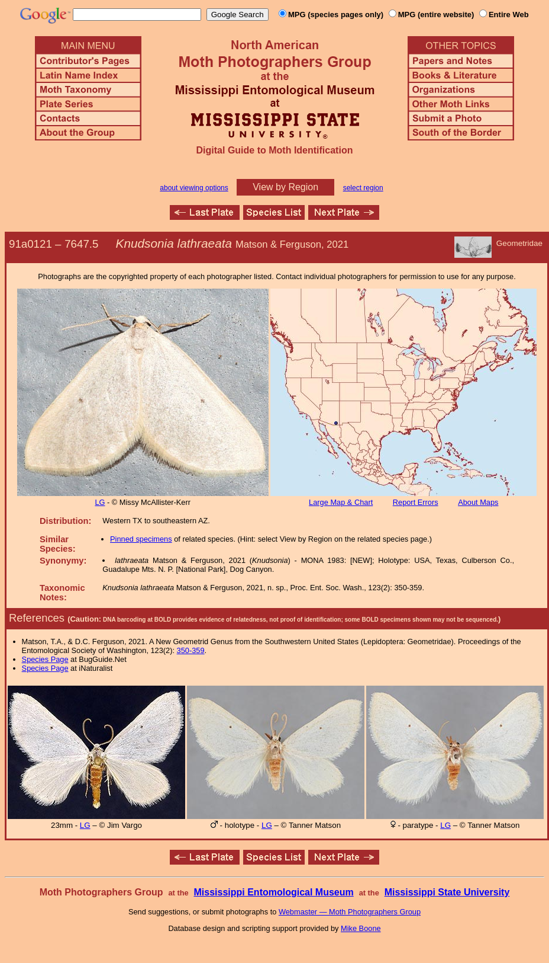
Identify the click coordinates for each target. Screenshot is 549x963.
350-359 (191, 650)
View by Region (285, 187)
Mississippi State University (447, 892)
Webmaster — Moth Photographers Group (350, 911)
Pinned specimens (141, 539)
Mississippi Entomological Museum (273, 892)
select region (363, 188)
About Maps (478, 502)
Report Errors (415, 502)
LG (100, 502)
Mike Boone (361, 928)
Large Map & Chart (341, 502)
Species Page (45, 659)
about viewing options (194, 188)
